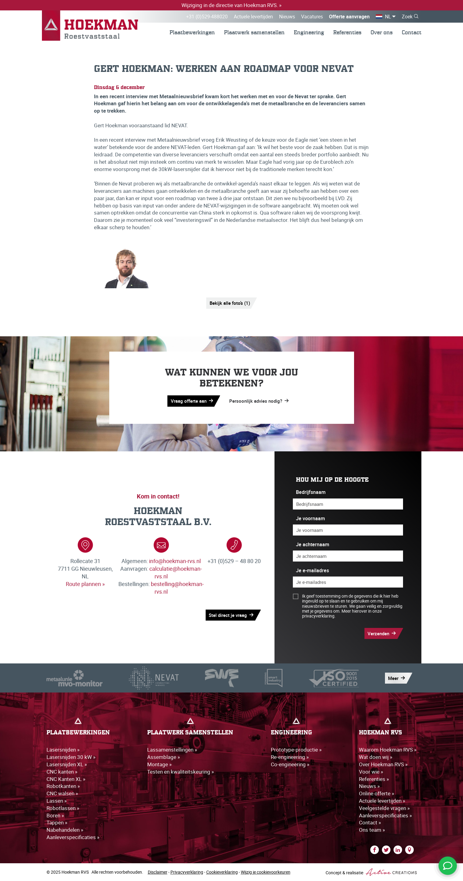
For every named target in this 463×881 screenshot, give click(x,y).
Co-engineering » (290, 764)
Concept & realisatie (371, 872)
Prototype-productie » (296, 749)
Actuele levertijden (253, 16)
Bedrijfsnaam (311, 492)
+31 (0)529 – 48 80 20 (234, 561)
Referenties (347, 32)
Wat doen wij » (375, 756)
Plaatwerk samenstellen (254, 32)
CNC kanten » (62, 771)
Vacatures (312, 16)
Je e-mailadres (312, 570)
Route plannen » (85, 584)
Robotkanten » (63, 786)
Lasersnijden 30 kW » (71, 756)
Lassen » (57, 800)
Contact (411, 32)
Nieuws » (369, 786)
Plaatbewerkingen (192, 32)
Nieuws (287, 16)
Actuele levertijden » (382, 800)
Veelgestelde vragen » (384, 808)
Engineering (309, 32)
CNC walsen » (62, 793)
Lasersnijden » (63, 749)
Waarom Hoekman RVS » (387, 749)
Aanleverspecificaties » (73, 837)
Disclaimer (157, 872)
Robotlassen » (63, 808)
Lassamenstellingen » (172, 749)
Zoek (407, 16)
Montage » (159, 764)
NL (388, 16)
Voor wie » (371, 771)
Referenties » (374, 778)
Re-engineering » (290, 756)
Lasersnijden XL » (67, 764)
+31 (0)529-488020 (207, 16)
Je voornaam (310, 518)
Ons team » (372, 829)
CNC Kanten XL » (66, 778)
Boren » (55, 815)
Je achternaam (312, 544)
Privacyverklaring (186, 872)
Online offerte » (376, 793)
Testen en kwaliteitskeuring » (180, 771)
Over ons (382, 32)
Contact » (370, 822)
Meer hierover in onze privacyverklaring (342, 613)
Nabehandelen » (65, 829)
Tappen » (57, 822)
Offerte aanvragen (349, 16)
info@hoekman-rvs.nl (175, 561)
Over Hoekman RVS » (383, 764)
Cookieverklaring (222, 872)
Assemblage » (163, 756)
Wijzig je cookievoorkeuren (265, 872)
